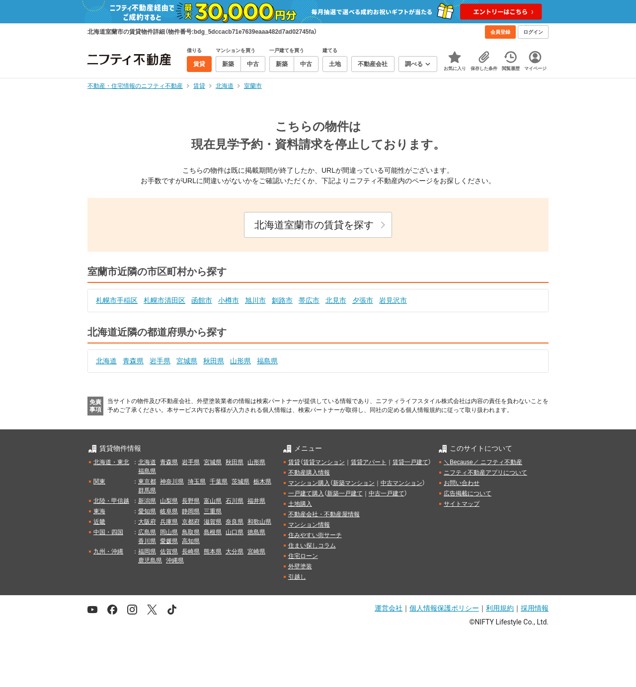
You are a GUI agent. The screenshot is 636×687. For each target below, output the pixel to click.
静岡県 (191, 511)
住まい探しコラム (312, 545)
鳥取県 (191, 532)
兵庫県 (169, 521)
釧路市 (282, 300)
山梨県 (169, 500)
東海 (99, 511)
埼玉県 (197, 481)
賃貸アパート (369, 462)
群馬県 (147, 490)
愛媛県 (169, 541)
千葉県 (219, 481)
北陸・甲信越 (111, 500)
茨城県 (240, 481)
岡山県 (169, 532)
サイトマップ (461, 503)
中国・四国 (108, 532)
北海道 (106, 361)
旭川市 (255, 300)
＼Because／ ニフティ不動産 (483, 462)
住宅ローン (303, 555)
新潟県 (147, 500)
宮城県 (186, 361)
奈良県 (234, 521)
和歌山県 (259, 521)
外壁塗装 (300, 566)
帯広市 (309, 300)
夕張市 (362, 300)
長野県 (191, 500)
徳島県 (256, 532)
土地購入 (300, 503)
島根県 (213, 532)
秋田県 (213, 361)
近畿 (99, 521)
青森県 (133, 361)
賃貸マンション (324, 462)
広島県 (147, 532)
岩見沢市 (393, 300)
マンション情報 (309, 524)
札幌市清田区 (164, 300)
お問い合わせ (461, 483)
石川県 (234, 500)
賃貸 (294, 462)
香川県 (147, 541)
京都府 (191, 521)
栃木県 (262, 481)
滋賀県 (213, 521)
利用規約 (500, 608)
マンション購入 (309, 483)
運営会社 (388, 608)
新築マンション (354, 483)
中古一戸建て (386, 493)
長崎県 (191, 551)
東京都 (147, 481)
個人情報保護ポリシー (444, 608)
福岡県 (147, 551)
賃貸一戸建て (410, 462)
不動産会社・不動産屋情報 (324, 514)
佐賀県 (169, 551)
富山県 (213, 500)
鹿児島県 (150, 560)
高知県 (191, 541)
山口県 (234, 532)
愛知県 (147, 511)
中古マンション (401, 483)
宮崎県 (256, 551)
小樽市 (228, 300)
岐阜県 (169, 511)
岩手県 (160, 361)
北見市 (335, 300)
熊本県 (213, 551)
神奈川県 (172, 481)
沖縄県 (175, 560)
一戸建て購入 (306, 493)
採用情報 (535, 608)
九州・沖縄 (108, 551)
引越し (297, 576)
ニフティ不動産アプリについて (485, 472)
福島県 (267, 361)
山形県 (240, 361)
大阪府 (147, 521)
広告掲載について (467, 493)
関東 (99, 481)
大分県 (234, 551)
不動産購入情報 (309, 472)
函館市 (201, 300)
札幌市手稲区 (117, 300)
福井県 (256, 500)
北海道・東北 (111, 462)
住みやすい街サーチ (315, 535)
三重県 (213, 511)
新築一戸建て (345, 493)
